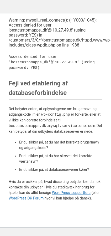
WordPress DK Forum (26, 198)
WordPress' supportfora (71, 193)
